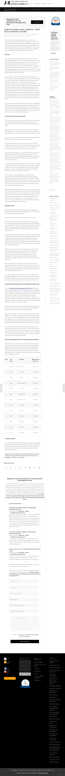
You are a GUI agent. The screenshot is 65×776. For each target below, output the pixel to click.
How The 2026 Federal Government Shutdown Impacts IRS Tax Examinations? (55, 63)
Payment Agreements (55, 286)
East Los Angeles (38, 662)
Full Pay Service (53, 257)
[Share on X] (11, 468)
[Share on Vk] (30, 468)
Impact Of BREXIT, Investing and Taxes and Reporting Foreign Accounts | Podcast (55, 155)
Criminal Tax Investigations (53, 212)
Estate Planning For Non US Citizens (54, 241)
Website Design (21, 773)
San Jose (36, 673)
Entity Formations (54, 236)
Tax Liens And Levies (55, 300)
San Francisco (37, 671)
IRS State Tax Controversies (53, 280)
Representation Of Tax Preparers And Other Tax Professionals (55, 290)
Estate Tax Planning (54, 245)
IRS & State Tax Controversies (53, 267)
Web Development (31, 773)
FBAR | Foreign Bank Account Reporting (55, 254)
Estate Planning (53, 238)
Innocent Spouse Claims (54, 263)
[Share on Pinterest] (16, 468)
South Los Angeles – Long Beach (39, 677)
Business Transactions (55, 205)
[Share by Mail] (39, 468)
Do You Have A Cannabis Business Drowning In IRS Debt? (54, 68)
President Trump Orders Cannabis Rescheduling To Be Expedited (55, 82)
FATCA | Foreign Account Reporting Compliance (54, 249)
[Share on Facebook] (6, 468)
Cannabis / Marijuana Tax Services (55, 208)
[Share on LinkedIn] (20, 468)
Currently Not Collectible (53, 224)
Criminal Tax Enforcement (18, 34)
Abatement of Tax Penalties (54, 199)
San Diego (36, 669)
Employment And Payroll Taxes (54, 232)
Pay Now (11, 678)
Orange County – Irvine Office (39, 665)
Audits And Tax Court (55, 203)
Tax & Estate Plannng (55, 298)
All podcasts (53, 190)
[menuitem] (6, 3)
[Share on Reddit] (34, 468)
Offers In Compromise (55, 283)
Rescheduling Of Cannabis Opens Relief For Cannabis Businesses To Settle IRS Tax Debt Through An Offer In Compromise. (55, 75)
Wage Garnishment (54, 303)
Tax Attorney (29, 36)
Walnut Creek (37, 680)
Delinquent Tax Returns (53, 228)
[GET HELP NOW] (37, 22)
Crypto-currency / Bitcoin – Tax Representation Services (54, 218)
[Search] (15, 10)
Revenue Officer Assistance (54, 295)
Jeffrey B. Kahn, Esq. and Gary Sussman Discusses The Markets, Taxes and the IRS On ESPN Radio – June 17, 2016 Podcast (55, 168)
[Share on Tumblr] (25, 468)
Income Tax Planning (55, 260)
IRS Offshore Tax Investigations (54, 271)
